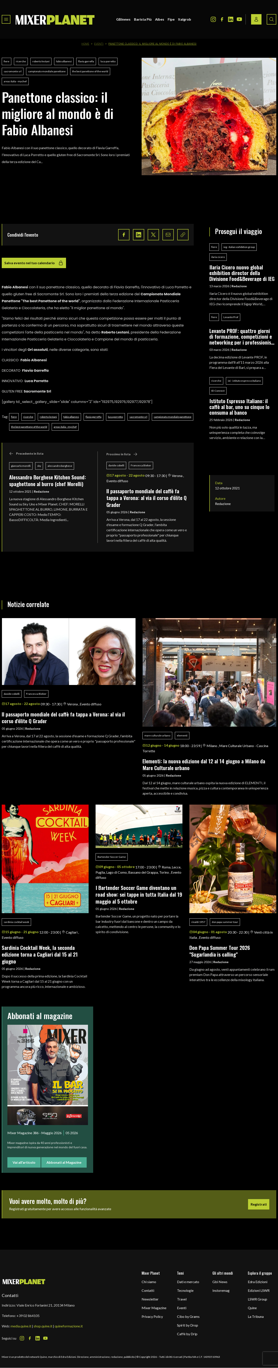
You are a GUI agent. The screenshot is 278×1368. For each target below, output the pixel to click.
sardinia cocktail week (16, 922)
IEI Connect (218, 390)
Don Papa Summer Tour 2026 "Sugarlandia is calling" (221, 951)
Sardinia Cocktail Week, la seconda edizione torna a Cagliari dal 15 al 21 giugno (40, 954)
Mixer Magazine (154, 1308)
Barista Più (143, 19)
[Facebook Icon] (222, 19)
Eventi (99, 43)
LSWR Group (257, 1299)
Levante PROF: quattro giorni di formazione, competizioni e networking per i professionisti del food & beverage (241, 336)
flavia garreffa (86, 61)
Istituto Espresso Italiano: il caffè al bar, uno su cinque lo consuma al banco (239, 406)
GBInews (123, 19)
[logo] (55, 19)
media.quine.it (21, 1326)
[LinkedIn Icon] (230, 19)
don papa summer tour (225, 922)
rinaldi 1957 (198, 922)
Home (85, 43)
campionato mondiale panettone (47, 71)
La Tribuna (256, 1316)
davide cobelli (116, 465)
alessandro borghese (60, 465)
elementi (182, 735)
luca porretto (108, 61)
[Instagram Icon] (213, 19)
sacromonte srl (13, 71)
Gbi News (219, 1282)
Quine (252, 1308)
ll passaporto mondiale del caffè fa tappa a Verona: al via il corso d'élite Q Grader (146, 497)
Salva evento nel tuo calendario (33, 263)
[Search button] (271, 19)
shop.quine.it (43, 1326)
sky (39, 465)
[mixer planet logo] (24, 1281)
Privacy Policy (152, 1316)
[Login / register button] (256, 19)
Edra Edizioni (257, 1282)
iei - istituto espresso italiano (244, 380)
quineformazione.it (69, 1326)
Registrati (259, 1204)
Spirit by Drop (187, 1325)
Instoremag (221, 1290)
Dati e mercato (188, 1282)
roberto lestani (41, 61)
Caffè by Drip (187, 1334)
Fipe (171, 19)
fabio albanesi (64, 61)
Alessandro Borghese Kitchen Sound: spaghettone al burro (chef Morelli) (47, 480)
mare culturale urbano (157, 735)
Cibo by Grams (188, 1316)
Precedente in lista (26, 453)
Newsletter (150, 1299)
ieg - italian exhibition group (239, 247)
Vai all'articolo (24, 1162)
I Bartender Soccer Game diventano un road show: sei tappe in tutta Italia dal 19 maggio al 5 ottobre (139, 894)
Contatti (148, 1290)
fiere (6, 61)
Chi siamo (149, 1282)
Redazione (41, 491)
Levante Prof (230, 317)
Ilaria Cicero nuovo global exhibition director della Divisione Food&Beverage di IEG (242, 272)
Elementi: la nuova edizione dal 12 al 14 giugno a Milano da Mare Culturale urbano (203, 764)
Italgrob (184, 19)
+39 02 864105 (28, 1316)
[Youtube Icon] (239, 19)
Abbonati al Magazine (63, 1162)
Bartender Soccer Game (112, 856)
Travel (182, 1299)
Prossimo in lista (121, 454)
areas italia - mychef (15, 81)
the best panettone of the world (90, 71)
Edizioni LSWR (259, 1290)
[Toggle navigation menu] (6, 19)
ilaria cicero (218, 257)
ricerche (21, 61)
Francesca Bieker (141, 465)
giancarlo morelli (21, 465)
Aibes (159, 19)
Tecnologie (185, 1290)
